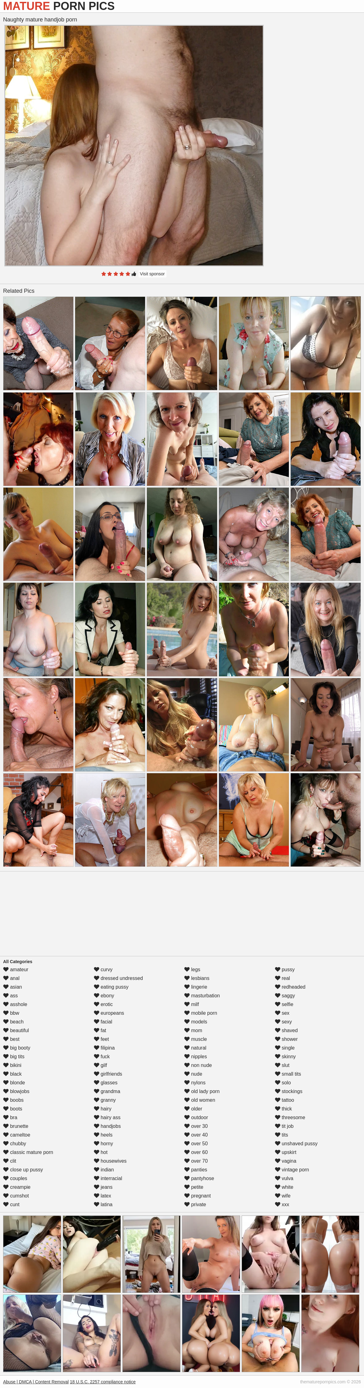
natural (195, 1047)
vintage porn (292, 1169)
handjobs (107, 1126)
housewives (110, 1161)
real (282, 978)
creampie (16, 1187)
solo (283, 1082)
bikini (12, 1065)
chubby (14, 1143)
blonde (14, 1082)
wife (283, 1195)
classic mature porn (28, 1152)
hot (101, 1152)
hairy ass (107, 1117)
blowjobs (16, 1091)
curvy (103, 969)
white (284, 1187)
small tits (288, 1074)
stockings (289, 1091)
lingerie (195, 987)
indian (104, 1169)
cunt (11, 1204)
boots (12, 1108)
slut (282, 1065)
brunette (15, 1126)
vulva (284, 1178)
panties (195, 1169)
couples (15, 1178)
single (285, 1047)
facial (103, 1021)
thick (283, 1108)
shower (286, 1039)
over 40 (196, 1135)
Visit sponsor (152, 273)
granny (105, 1100)
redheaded (290, 987)
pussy (285, 969)
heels (103, 1135)
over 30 (196, 1126)
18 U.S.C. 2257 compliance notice (103, 1381)
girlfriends (108, 1074)
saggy (285, 995)
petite (193, 1187)
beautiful (16, 1030)
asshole (15, 1004)
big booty (16, 1047)
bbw (11, 1013)
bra (10, 1117)
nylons (195, 1082)
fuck (102, 1056)
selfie (284, 1004)
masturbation (202, 995)
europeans (109, 1013)
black (12, 1074)
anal (11, 978)
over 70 (196, 1161)
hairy (102, 1108)
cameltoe (16, 1135)
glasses (106, 1082)
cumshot (16, 1195)
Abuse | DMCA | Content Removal (36, 1381)
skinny (285, 1056)
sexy (283, 1021)
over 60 (196, 1152)
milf (191, 1004)
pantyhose (199, 1178)
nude (193, 1074)
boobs (13, 1100)
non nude (198, 1065)
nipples (195, 1056)
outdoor (196, 1117)
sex (282, 1013)
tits (281, 1135)
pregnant (197, 1195)
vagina (286, 1161)
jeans (103, 1187)
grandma (107, 1091)
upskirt (286, 1152)
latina (103, 1204)
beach (13, 1021)
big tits (14, 1056)
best (11, 1039)
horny (103, 1143)
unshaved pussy (296, 1143)
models (195, 1021)
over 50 (196, 1143)
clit (9, 1161)
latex (102, 1195)
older (193, 1108)
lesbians (196, 978)
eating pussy (111, 987)
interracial (108, 1178)
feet (101, 1039)
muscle (195, 1039)
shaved (286, 1030)
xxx (282, 1204)
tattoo (284, 1100)
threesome (290, 1117)
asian (12, 987)
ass (10, 995)
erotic (103, 1004)
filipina (104, 1047)
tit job (284, 1126)
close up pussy (23, 1169)
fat (100, 1030)
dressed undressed (118, 978)
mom (193, 1030)
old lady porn (202, 1091)
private (195, 1204)
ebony (104, 995)
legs (192, 969)
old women (199, 1100)
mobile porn (200, 1013)
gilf (100, 1065)
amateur (15, 969)
